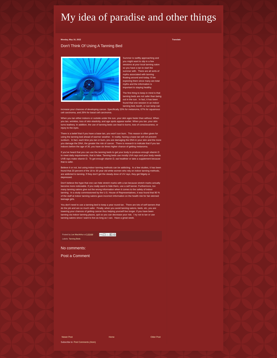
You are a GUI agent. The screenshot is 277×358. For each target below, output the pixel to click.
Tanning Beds (74, 239)
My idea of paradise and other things (138, 17)
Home (111, 337)
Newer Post (67, 337)
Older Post (156, 337)
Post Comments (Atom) (85, 342)
